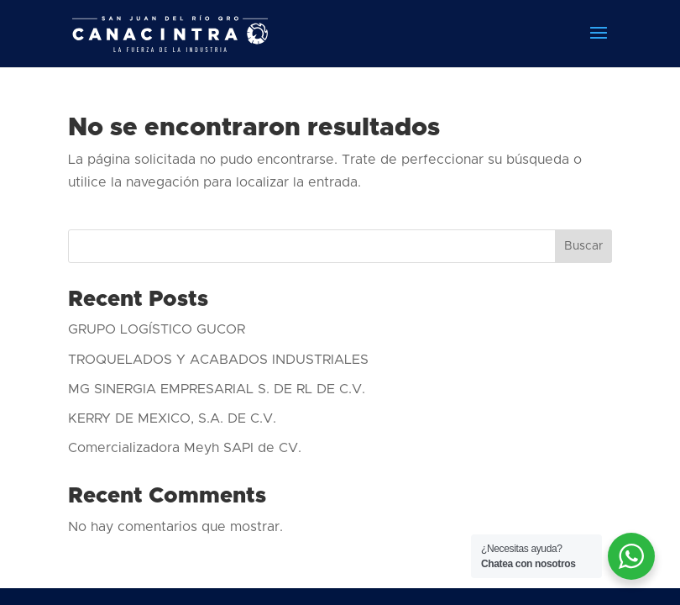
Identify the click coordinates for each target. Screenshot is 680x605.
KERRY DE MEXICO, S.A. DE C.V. (172, 418)
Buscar (583, 246)
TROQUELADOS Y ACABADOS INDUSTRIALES (218, 359)
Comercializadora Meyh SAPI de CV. (184, 448)
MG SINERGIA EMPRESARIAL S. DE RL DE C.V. (216, 389)
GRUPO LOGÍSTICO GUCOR (156, 329)
